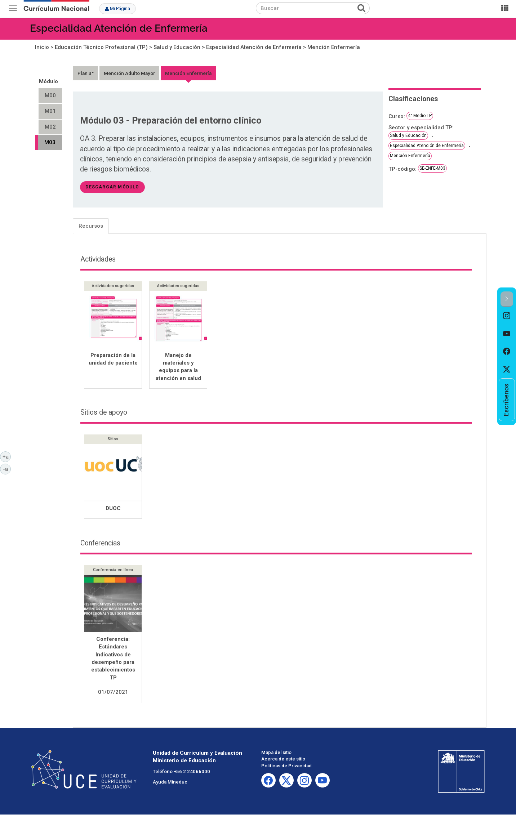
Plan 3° (85, 73)
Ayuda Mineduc (170, 782)
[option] (507, 316)
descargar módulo (112, 186)
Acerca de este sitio (283, 759)
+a (7, 456)
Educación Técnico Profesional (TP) (101, 47)
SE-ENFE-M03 (432, 168)
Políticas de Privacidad (286, 766)
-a (7, 468)
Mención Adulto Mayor (129, 73)
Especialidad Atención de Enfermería (119, 28)
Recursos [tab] (91, 226)
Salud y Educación (177, 47)
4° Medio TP (420, 115)
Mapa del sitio (276, 753)
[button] (507, 299)
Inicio (42, 47)
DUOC (113, 509)
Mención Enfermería (333, 47)
